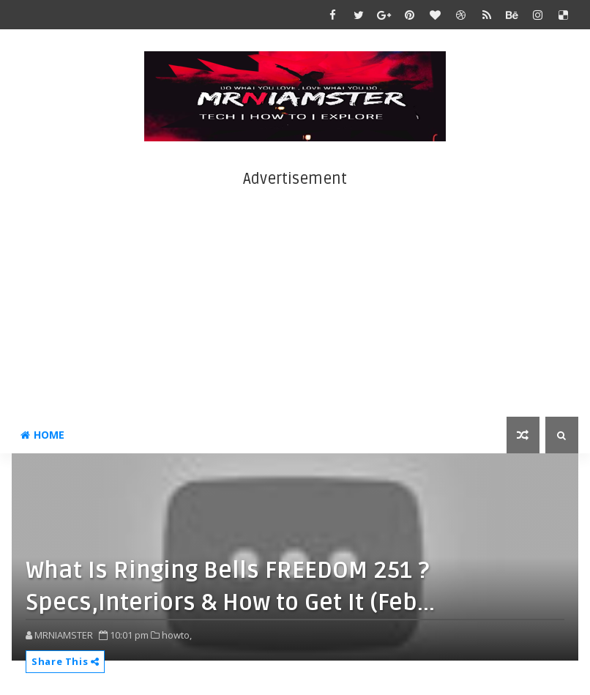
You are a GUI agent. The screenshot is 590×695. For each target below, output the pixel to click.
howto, (177, 635)
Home (42, 435)
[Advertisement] (295, 292)
